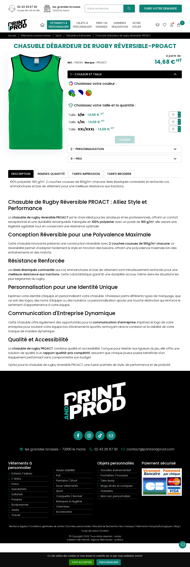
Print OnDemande (102, 25)
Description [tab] (20, 174)
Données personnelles (78, 526)
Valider (124, 140)
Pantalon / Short (66, 481)
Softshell (17, 495)
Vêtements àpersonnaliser (59, 25)
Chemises (62, 507)
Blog (176, 526)
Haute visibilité (65, 470)
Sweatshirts (19, 489)
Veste (15, 510)
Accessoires (64, 512)
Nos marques (126, 526)
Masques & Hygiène (69, 502)
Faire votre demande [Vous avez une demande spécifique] (160, 8)
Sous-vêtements (67, 486)
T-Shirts (16, 479)
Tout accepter (81, 562)
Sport (59, 491)
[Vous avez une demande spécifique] (157, 25)
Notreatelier (136, 25)
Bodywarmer (20, 505)
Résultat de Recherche (105, 526)
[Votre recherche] (103, 8)
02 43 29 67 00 (27, 7)
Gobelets (107, 491)
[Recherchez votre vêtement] (128, 8)
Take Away (107, 481)
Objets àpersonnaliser (82, 25)
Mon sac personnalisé (115, 496)
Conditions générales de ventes (47, 526)
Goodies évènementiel (116, 470)
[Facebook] (78, 436)
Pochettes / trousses (114, 476)
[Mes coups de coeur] (164, 25)
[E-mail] (111, 436)
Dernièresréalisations (120, 25)
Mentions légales (18, 526)
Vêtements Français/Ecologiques (154, 526)
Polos (15, 484)
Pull (58, 476)
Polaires (17, 500)
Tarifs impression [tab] (86, 174)
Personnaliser (109, 562)
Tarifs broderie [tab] (119, 174)
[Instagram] (89, 436)
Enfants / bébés (22, 474)
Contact (104, 531)
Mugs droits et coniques (117, 486)
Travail (16, 515)
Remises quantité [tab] (51, 174)
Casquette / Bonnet (69, 496)
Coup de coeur (89, 531)
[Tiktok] (100, 436)
